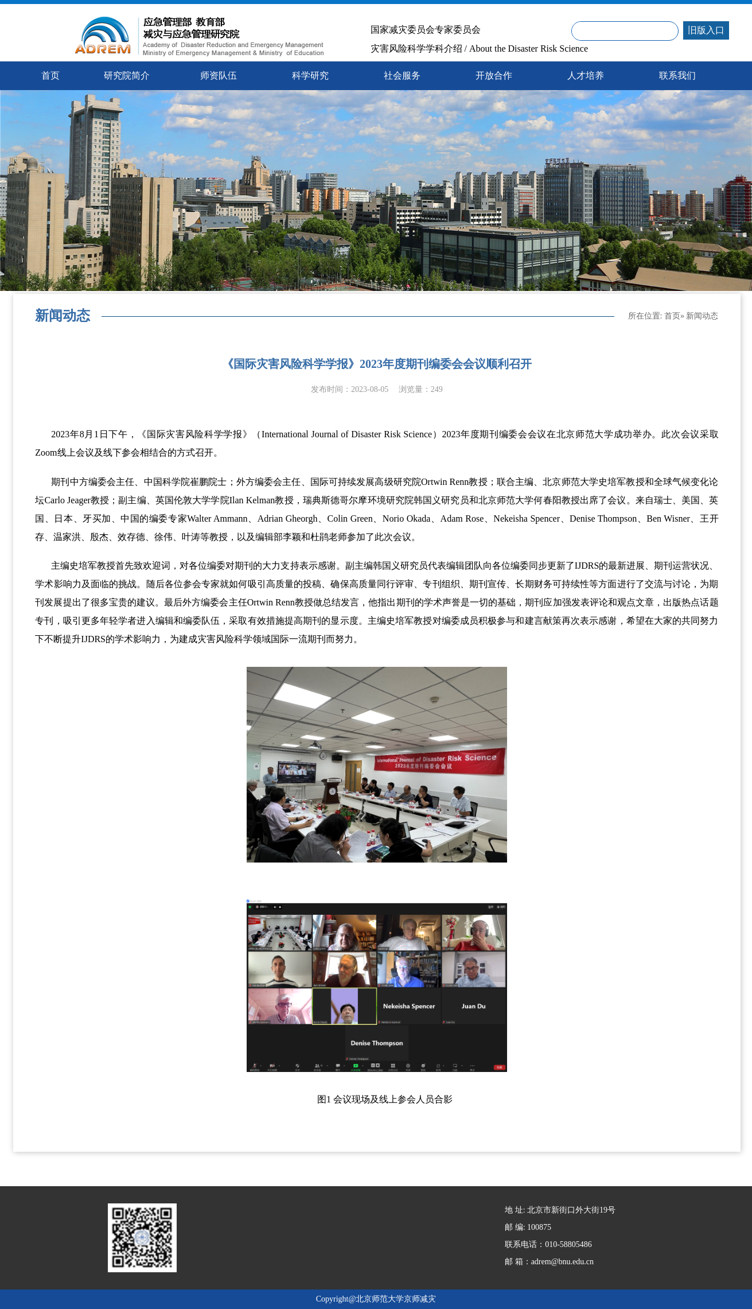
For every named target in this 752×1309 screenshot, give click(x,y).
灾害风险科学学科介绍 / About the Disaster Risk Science (480, 48)
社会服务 (402, 75)
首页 (672, 316)
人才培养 (585, 75)
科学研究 (310, 75)
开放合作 (494, 75)
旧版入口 (706, 30)
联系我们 (677, 75)
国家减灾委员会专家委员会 (426, 29)
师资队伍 (218, 75)
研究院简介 (127, 75)
